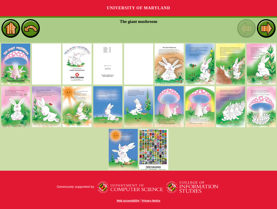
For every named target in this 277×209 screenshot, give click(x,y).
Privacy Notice (151, 200)
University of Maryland (138, 8)
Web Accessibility (128, 200)
